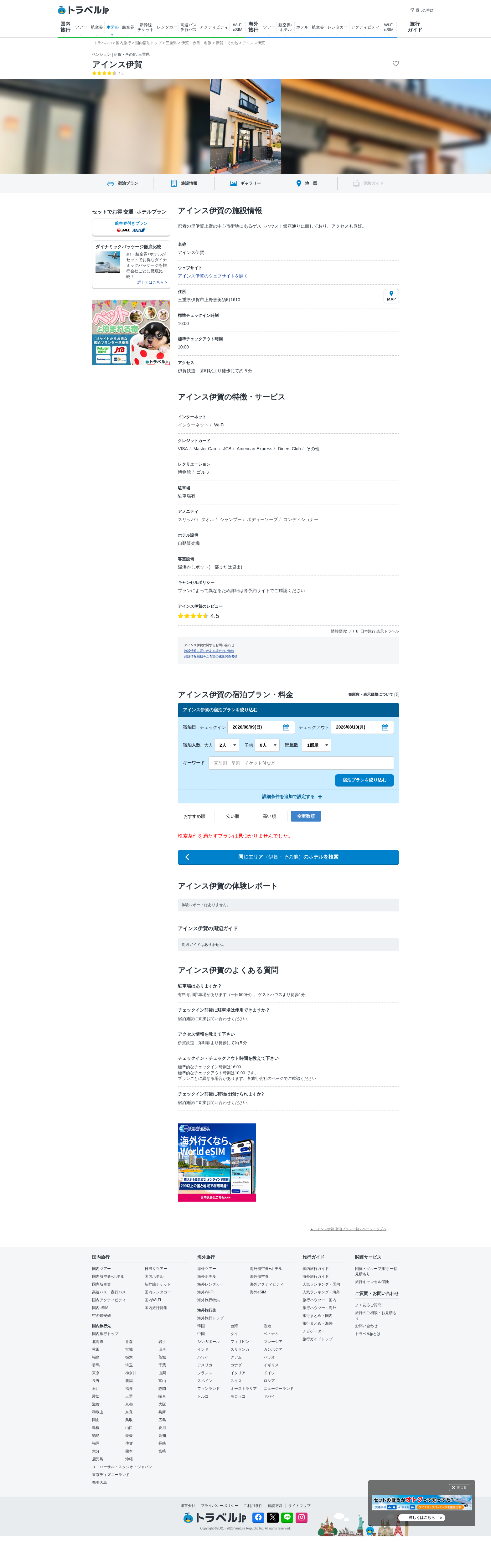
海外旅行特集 (208, 1300)
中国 (201, 1334)
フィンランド (208, 1388)
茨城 (162, 1357)
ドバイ (269, 1396)
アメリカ (204, 1365)
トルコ (203, 1396)
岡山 (96, 1420)
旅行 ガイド (414, 27)
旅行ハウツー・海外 (319, 1308)
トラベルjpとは (367, 1334)
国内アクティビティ (109, 1300)
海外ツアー (206, 1268)
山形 (162, 1349)
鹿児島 (97, 1459)
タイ (234, 1334)
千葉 (162, 1365)
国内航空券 (101, 1284)
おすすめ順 (194, 816)
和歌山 (97, 1412)
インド (203, 1349)
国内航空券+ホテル (108, 1276)
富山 (162, 1381)
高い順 (269, 816)
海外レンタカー (210, 1284)
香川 (162, 1428)
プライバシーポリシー (219, 1505)
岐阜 (162, 1396)
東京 (96, 1373)
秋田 (96, 1349)
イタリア (238, 1373)
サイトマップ (299, 1505)
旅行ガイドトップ (317, 1339)
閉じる (462, 1487)
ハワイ (203, 1357)
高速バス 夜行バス (188, 27)
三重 (129, 1396)
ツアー (81, 27)
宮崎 (162, 1451)
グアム (236, 1357)
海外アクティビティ (267, 1284)
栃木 (129, 1357)
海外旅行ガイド (315, 1276)
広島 (162, 1420)
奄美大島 (99, 1482)
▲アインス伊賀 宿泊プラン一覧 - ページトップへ (348, 1229)
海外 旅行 (253, 27)
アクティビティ (214, 27)
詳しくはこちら (422, 1517)
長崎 (162, 1443)
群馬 (96, 1365)
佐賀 (129, 1443)
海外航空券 (259, 1276)
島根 (96, 1428)
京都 (129, 1404)
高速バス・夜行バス (109, 1292)
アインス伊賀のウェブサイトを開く (213, 275)
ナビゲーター (313, 1331)
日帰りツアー (156, 1268)
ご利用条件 (253, 1505)
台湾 (234, 1326)
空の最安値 (101, 1315)
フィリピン (239, 1341)
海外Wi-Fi (205, 1292)
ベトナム (271, 1334)
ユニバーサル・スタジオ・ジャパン (122, 1467)
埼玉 (129, 1365)
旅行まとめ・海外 (317, 1323)
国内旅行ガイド (315, 1268)
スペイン (204, 1381)
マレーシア (273, 1341)
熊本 (129, 1451)
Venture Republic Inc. (249, 1528)
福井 (129, 1388)
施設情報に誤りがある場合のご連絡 (209, 650)
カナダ (236, 1365)
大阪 (162, 1404)
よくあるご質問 (368, 1305)
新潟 (129, 1381)
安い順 (232, 816)
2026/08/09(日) (247, 727)
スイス (236, 1381)
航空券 (97, 27)
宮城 (129, 1349)
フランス (204, 1373)
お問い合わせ (366, 1326)
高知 (162, 1435)
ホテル (112, 27)
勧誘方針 (275, 1505)
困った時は (421, 10)
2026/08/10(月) (350, 727)
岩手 (162, 1341)
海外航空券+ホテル (266, 1268)
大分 (96, 1451)
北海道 (97, 1341)
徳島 (96, 1435)
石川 (96, 1388)
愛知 (96, 1396)
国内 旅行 (65, 27)
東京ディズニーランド (111, 1474)
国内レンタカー (158, 1292)
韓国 (201, 1326)
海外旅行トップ (210, 1318)
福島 (96, 1357)
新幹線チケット (158, 1284)
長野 (96, 1381)
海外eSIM (258, 1292)
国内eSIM (100, 1308)
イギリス (271, 1365)
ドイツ (269, 1373)
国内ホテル (154, 1276)
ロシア (269, 1381)
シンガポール (208, 1341)
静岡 (162, 1388)
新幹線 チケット (145, 27)
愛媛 (129, 1435)
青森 (129, 1341)
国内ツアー (101, 1268)
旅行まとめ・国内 (317, 1315)
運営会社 (187, 1505)
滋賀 (96, 1404)
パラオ (269, 1357)
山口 (129, 1428)
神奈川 (131, 1373)
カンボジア (273, 1349)
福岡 (96, 1443)
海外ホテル (206, 1276)
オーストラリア (243, 1388)
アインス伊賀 (117, 64)
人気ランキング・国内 (321, 1284)
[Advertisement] (319, 1162)
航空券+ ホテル (285, 27)
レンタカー (167, 27)
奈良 (129, 1412)
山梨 (162, 1373)
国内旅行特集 (156, 1308)
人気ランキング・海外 (321, 1292)
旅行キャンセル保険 (372, 1282)
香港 (267, 1326)
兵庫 (162, 1412)
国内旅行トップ (105, 1334)
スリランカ (239, 1349)
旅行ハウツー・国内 (319, 1300)
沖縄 (129, 1459)
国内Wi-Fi (153, 1300)
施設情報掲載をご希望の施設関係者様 (210, 656)
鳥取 (129, 1420)
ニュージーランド (279, 1388)
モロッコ (238, 1396)
